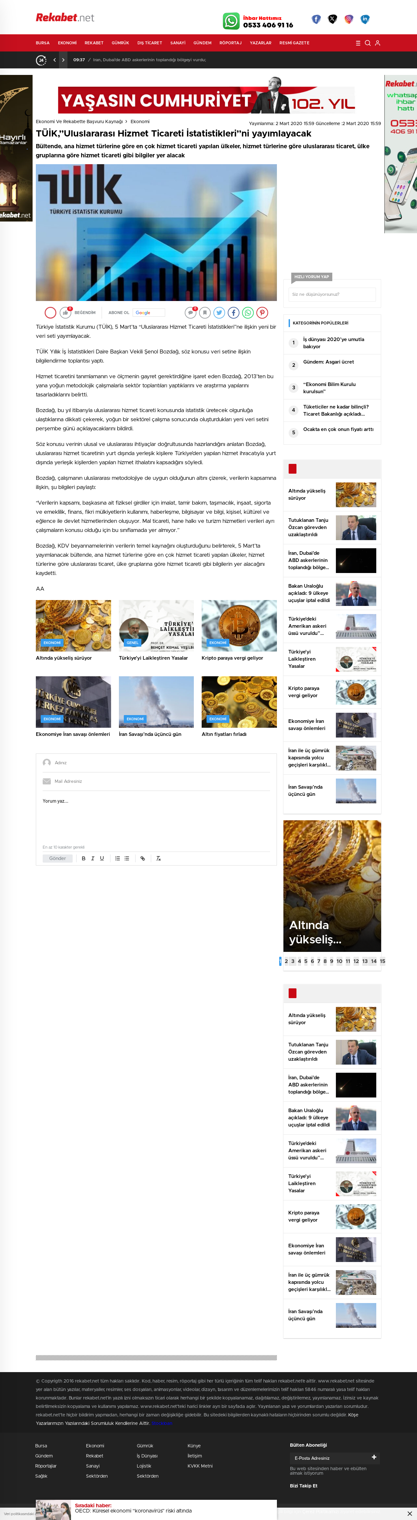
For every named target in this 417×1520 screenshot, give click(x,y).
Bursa (43, 43)
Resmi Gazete (294, 43)
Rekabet (94, 43)
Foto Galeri (134, 7)
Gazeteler (97, 7)
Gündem (202, 43)
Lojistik (144, 1466)
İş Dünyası (147, 1456)
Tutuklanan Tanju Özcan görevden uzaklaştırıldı (140, 60)
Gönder (57, 858)
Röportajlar (46, 1466)
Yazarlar (261, 43)
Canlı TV (206, 7)
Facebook (316, 19)
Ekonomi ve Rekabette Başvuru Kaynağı (79, 122)
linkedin (365, 19)
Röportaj (231, 43)
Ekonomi (67, 43)
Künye (194, 1446)
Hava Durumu (243, 7)
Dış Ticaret (149, 43)
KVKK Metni (200, 1466)
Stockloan (161, 1423)
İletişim (195, 1456)
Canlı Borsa (282, 7)
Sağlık (41, 1476)
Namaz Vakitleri (359, 7)
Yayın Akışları (319, 7)
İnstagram (348, 19)
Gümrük (120, 43)
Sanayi (178, 43)
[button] (280, 961)
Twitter (332, 19)
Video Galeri (170, 7)
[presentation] (54, 59)
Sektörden (97, 1476)
